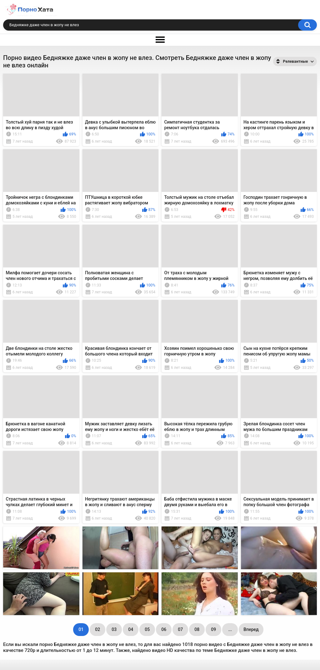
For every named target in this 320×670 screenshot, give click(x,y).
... (230, 629)
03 (114, 629)
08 (196, 629)
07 (180, 629)
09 (213, 629)
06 (163, 629)
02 (97, 629)
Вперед (250, 629)
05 (147, 629)
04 (130, 629)
